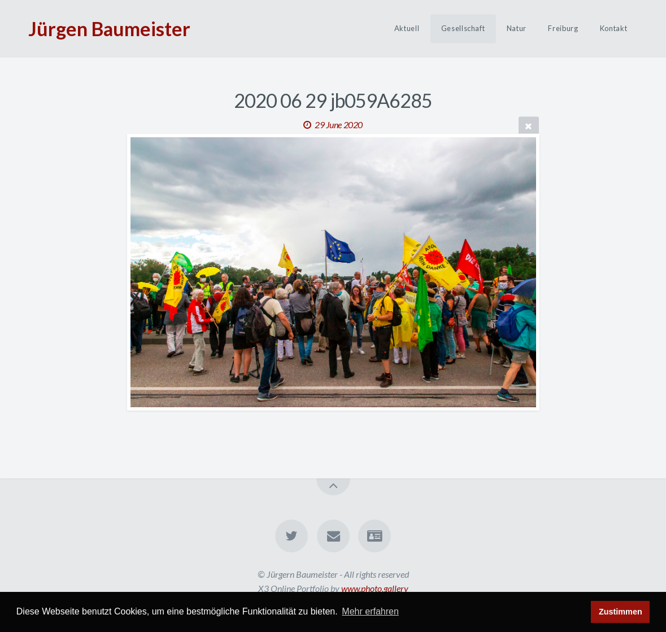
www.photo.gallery (374, 588)
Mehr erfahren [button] (370, 611)
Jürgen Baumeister (109, 28)
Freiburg (563, 28)
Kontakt (613, 28)
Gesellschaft (463, 28)
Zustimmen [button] (620, 611)
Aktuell (406, 28)
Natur (516, 28)
